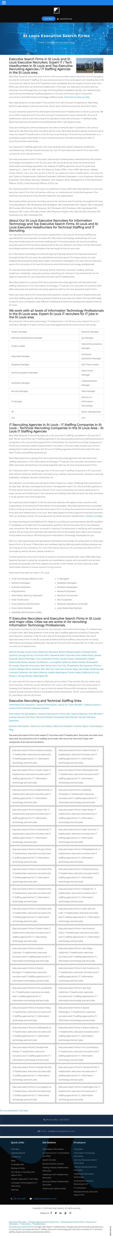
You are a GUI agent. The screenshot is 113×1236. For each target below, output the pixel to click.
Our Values (46, 726)
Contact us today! (93, 516)
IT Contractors (80, 1188)
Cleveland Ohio (57, 655)
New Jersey (46, 665)
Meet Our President (63, 726)
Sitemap (14, 1190)
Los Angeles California (60, 662)
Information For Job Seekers (22, 714)
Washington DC (40, 676)
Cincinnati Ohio (41, 655)
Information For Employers (22, 705)
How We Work (75, 705)
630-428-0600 (20, 1199)
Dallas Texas (87, 655)
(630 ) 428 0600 (61, 1119)
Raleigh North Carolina (28, 669)
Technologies (96, 726)
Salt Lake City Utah (50, 669)
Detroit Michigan (27, 659)
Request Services (41, 708)
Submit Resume (79, 714)
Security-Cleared (44, 717)
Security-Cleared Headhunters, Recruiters (56, 1183)
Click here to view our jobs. (77, 97)
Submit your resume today (54, 1188)
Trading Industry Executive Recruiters (85, 1168)
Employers (78, 1149)
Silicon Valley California (79, 672)
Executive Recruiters (17, 1222)
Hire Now (49, 19)
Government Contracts (20, 708)
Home (41, 42)
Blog (11, 729)
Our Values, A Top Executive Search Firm (23, 1173)
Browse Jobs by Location (53, 1164)
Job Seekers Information (53, 1149)
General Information (47, 705)
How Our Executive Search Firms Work (85, 1161)
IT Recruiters (24, 1224)
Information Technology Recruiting (84, 1154)
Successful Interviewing (65, 717)
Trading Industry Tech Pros (22, 717)
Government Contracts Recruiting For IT (83, 1182)
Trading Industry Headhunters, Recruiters (56, 1169)
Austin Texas (31, 652)
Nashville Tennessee (30, 665)
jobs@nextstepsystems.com (61, 1131)
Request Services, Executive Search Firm (86, 1193)
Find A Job (65, 714)
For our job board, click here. (14, 1110)
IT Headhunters (38, 1224)
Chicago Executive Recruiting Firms (43, 1222)
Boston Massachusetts (69, 652)
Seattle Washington (57, 672)
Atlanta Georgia (16, 652)
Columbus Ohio (73, 655)
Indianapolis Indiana (84, 659)
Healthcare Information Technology (84, 1175)
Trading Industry (92, 705)
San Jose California (38, 672)
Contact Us (16, 1157)
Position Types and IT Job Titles (24, 1179)
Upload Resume (64, 19)
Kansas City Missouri (38, 662)
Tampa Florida (25, 676)
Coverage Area (17, 1164)
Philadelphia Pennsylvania (80, 665)
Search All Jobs (49, 1160)
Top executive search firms (20, 1227)
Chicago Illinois (25, 655)
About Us (62, 705)
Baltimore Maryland (48, 652)
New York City (59, 665)
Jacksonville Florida (18, 662)
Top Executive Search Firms (72, 1222)
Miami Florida (78, 662)
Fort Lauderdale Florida (47, 659)
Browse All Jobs (18, 1168)
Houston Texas (67, 659)
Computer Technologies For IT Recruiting (24, 1184)
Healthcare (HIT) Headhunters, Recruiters (55, 1176)
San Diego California (89, 669)
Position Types (81, 726)
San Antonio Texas (69, 669)
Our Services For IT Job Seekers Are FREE (56, 1154)
